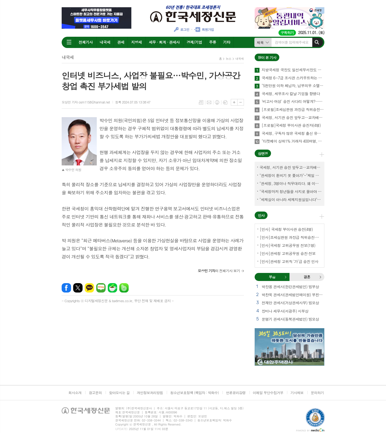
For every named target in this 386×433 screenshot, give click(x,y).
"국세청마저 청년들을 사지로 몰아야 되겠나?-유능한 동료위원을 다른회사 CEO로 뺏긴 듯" (290, 191)
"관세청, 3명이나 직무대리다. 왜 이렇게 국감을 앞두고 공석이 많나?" (290, 183)
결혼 (320, 277)
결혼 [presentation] (307, 276)
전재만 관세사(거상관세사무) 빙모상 (290, 302)
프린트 (217, 102)
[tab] (272, 277)
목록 (201, 102)
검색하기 (316, 42)
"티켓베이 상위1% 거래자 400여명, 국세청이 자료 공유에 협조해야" (293, 141)
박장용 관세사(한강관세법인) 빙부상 (290, 286)
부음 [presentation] (272, 276)
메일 (209, 102)
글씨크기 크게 (234, 102)
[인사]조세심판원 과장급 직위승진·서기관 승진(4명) (290, 237)
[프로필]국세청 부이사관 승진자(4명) (291, 125)
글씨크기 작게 (240, 102)
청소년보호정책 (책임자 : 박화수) (194, 392)
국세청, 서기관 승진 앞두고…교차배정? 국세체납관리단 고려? (293, 117)
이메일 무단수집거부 (268, 392)
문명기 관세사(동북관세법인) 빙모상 (290, 319)
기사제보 (296, 392)
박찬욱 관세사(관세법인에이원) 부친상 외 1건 (293, 294)
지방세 (136, 42)
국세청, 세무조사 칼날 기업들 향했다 (291, 94)
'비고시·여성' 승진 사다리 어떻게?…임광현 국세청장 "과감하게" (293, 101)
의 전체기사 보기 (219, 270)
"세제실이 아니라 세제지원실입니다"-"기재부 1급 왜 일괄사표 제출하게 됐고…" (290, 199)
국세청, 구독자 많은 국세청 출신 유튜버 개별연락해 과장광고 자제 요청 (293, 133)
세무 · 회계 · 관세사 (164, 42)
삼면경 (263, 153)
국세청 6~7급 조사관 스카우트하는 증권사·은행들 (293, 78)
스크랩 (225, 102)
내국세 (105, 42)
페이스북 (66, 288)
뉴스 (228, 59)
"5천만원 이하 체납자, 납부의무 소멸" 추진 (293, 85)
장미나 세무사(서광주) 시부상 (285, 311)
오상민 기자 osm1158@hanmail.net (86, 102)
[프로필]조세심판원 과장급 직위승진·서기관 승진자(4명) (293, 109)
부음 (285, 277)
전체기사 (86, 42)
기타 (226, 42)
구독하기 (287, 32)
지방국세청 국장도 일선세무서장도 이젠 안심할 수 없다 (293, 70)
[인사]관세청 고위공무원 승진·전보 (288, 253)
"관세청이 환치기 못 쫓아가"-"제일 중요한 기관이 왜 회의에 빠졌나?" (290, 175)
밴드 (124, 288)
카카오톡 (89, 288)
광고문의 (95, 392)
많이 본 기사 (267, 57)
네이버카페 (112, 288)
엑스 (78, 288)
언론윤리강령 (236, 392)
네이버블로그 (101, 288)
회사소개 (74, 392)
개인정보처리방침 (150, 392)
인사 (261, 215)
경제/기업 (194, 42)
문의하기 (317, 392)
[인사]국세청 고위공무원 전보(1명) (287, 245)
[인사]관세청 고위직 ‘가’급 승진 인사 (289, 261)
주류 (212, 42)
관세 (120, 42)
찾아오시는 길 (119, 392)
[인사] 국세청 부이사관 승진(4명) (286, 229)
